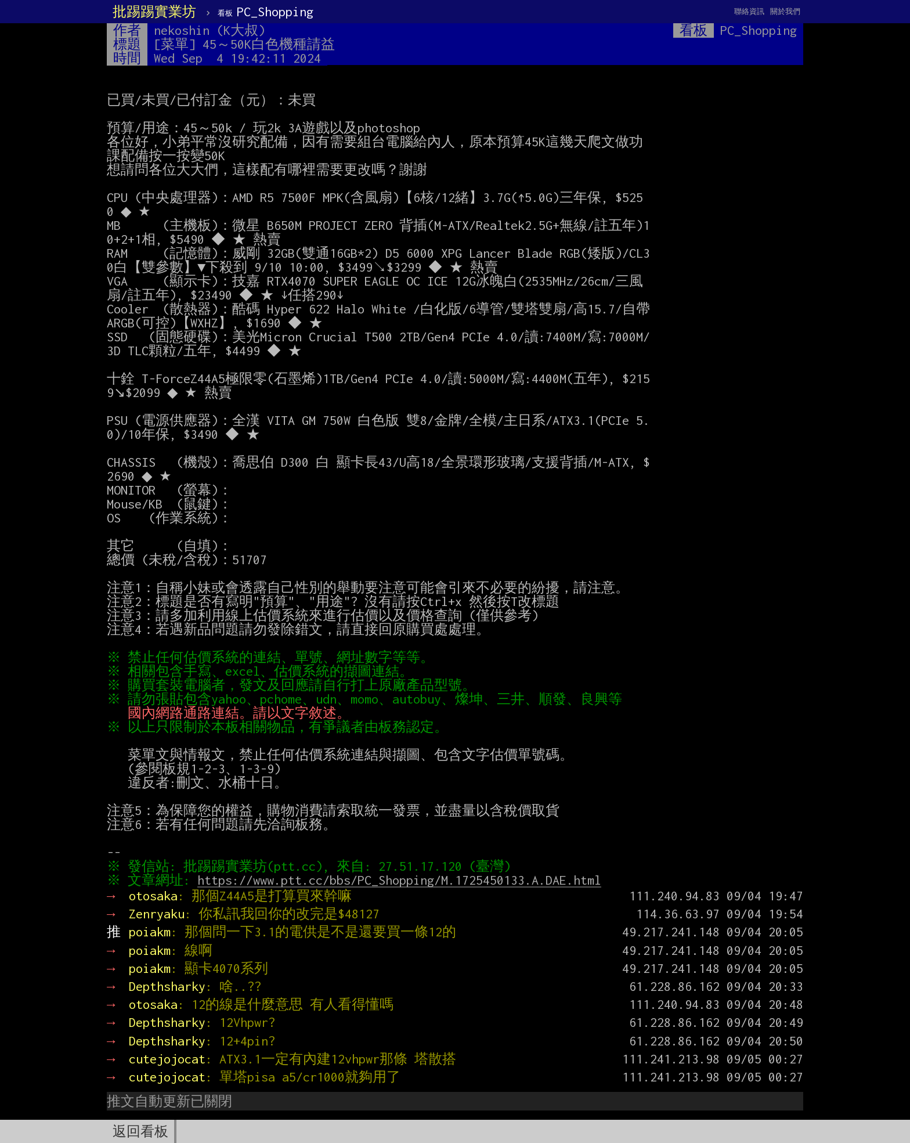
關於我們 (785, 11)
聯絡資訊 (749, 11)
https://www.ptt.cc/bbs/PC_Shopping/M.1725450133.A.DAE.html (402, 880)
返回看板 (140, 1131)
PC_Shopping (265, 11)
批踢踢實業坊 (154, 11)
